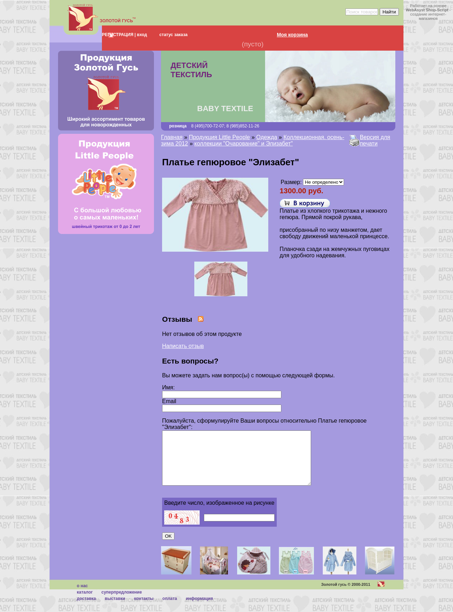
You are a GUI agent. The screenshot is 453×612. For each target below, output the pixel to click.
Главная (172, 137)
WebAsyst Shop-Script (427, 10)
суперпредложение (121, 602)
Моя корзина (292, 35)
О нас (82, 596)
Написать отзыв (183, 346)
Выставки (115, 609)
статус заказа (173, 34)
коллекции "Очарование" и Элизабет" (243, 144)
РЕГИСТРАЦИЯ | (119, 34)
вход (141, 34)
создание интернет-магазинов (428, 16)
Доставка (86, 609)
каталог (85, 602)
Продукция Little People (219, 137)
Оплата (169, 609)
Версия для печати (375, 140)
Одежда (266, 137)
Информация (199, 609)
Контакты (144, 609)
